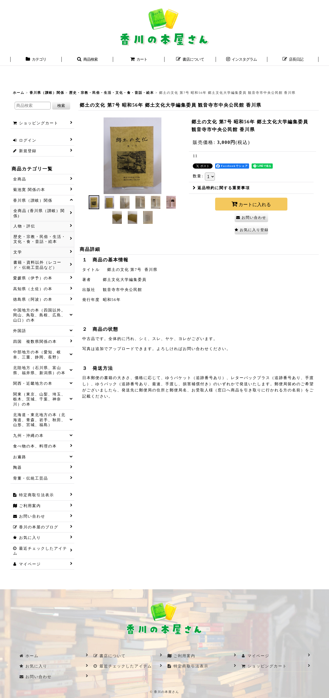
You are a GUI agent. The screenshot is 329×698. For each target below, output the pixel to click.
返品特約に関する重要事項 (221, 188)
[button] (87, 60)
